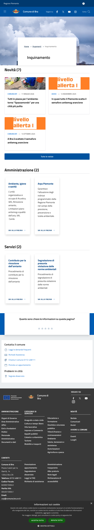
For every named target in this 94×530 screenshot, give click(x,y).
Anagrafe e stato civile (34, 420)
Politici (4, 431)
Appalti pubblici (31, 433)
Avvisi (54, 94)
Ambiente (52, 438)
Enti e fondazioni (8, 428)
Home (26, 46)
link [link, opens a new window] (70, 515)
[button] (47, 526)
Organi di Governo (9, 418)
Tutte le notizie (47, 156)
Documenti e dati (8, 442)
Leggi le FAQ (29, 478)
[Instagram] (74, 11)
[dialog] (47, 515)
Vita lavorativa (30, 426)
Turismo (27, 440)
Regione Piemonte (11, 3)
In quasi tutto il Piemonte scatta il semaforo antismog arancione (69, 100)
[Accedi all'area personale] (83, 3)
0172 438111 (15, 478)
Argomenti (37, 46)
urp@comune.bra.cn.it (11, 498)
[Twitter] (62, 11)
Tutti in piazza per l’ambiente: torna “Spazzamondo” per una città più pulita (23, 102)
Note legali (52, 474)
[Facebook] (56, 11)
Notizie (74, 418)
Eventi (73, 436)
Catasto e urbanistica (33, 437)
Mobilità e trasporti (32, 444)
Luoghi (73, 439)
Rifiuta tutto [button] (57, 520)
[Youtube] (68, 11)
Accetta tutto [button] (37, 520)
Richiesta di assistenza (34, 481)
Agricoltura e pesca (56, 452)
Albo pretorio (53, 471)
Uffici (3, 425)
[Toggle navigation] (4, 11)
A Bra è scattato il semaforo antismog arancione (22, 140)
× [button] (91, 503)
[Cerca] (88, 11)
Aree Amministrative (10, 421)
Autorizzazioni (54, 448)
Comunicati (12, 94)
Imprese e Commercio (33, 430)
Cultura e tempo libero (34, 423)
